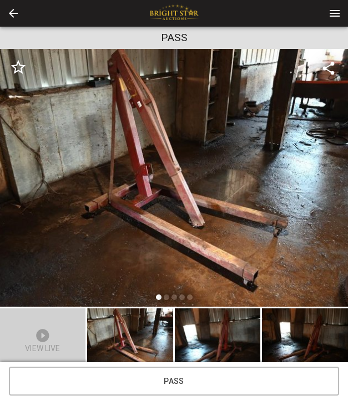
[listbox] (174, 179)
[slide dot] (159, 297)
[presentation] (174, 13)
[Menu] (334, 13)
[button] (13, 13)
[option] (174, 179)
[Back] (13, 13)
